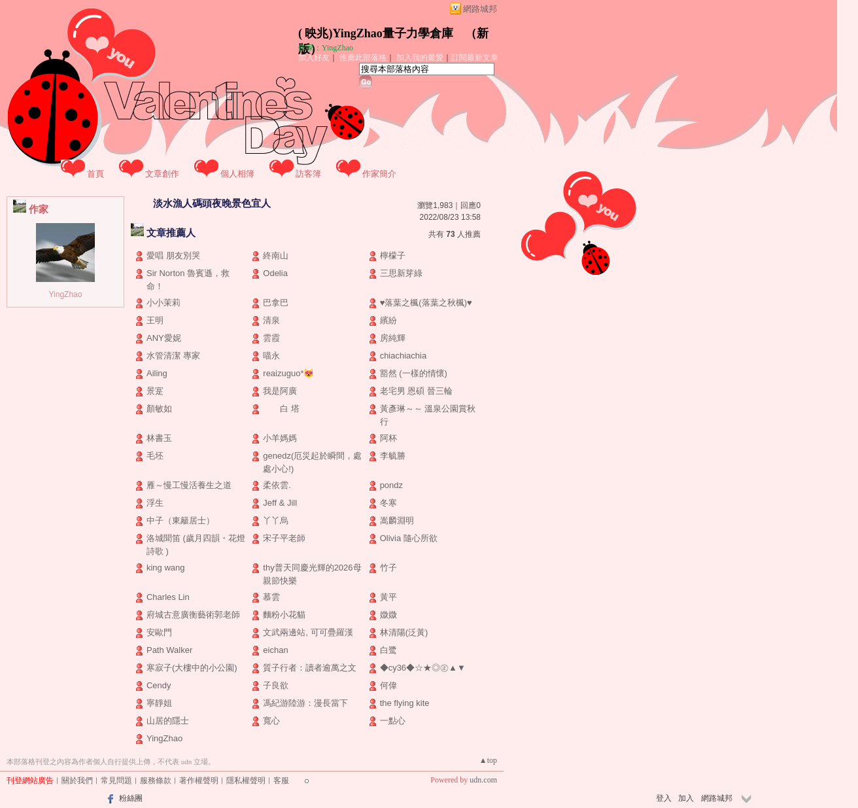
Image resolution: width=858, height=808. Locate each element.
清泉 (271, 320)
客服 (281, 780)
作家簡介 (379, 174)
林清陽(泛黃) (404, 632)
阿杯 (388, 438)
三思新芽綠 (401, 273)
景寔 (154, 391)
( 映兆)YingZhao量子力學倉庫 (375, 33)
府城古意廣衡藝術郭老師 (193, 615)
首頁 (95, 174)
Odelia (275, 273)
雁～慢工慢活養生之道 (189, 485)
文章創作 (162, 174)
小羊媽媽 (280, 438)
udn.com (483, 779)
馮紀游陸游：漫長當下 (305, 703)
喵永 (271, 355)
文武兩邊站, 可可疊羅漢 (307, 632)
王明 (154, 320)
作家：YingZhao (325, 47)
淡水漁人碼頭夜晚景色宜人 (212, 203)
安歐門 (159, 632)
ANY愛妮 (163, 338)
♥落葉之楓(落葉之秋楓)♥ (426, 302)
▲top (488, 760)
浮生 (154, 503)
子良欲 (275, 685)
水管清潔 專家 (173, 355)
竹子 (388, 567)
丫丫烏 (275, 520)
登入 (664, 798)
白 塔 (281, 408)
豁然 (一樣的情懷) (413, 373)
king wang (165, 567)
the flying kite (405, 703)
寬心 (271, 721)
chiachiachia (403, 355)
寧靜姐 (159, 703)
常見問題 (116, 780)
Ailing (156, 373)
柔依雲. (277, 485)
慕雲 (271, 597)
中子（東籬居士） (180, 520)
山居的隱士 (167, 721)
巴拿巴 (275, 302)
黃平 (388, 597)
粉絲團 (131, 798)
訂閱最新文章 (474, 57)
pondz (391, 485)
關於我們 (77, 780)
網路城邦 (480, 9)
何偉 (388, 685)
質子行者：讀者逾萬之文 (309, 668)
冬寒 (388, 503)
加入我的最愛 (419, 57)
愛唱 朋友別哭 (173, 255)
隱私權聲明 (246, 780)
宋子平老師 (284, 538)
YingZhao (65, 294)
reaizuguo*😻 (288, 373)
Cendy (158, 685)
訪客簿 (308, 174)
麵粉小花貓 (284, 615)
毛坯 (154, 456)
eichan (275, 650)
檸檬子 (392, 255)
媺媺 (388, 615)
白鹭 (388, 650)
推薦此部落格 (362, 57)
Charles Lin (168, 597)
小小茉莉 (163, 302)
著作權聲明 (198, 780)
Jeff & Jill (280, 503)
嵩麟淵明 (397, 520)
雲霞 (271, 338)
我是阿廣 (280, 391)
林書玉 (159, 438)
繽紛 (388, 320)
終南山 (275, 255)
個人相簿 (237, 174)
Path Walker (169, 650)
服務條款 (155, 780)
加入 (686, 798)
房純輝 (392, 338)
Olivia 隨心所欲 (409, 538)
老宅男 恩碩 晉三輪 (416, 391)
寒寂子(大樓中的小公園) (191, 668)
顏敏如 (159, 408)
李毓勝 (392, 456)
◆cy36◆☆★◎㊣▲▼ (423, 668)
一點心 (392, 721)
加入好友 (314, 57)
